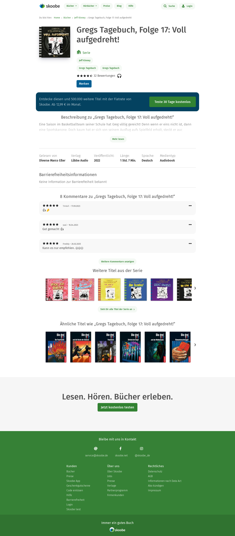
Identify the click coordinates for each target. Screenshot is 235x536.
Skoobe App (73, 480)
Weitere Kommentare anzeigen (117, 261)
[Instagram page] (142, 452)
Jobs (109, 476)
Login (187, 6)
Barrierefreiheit (75, 499)
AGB (150, 476)
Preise (106, 6)
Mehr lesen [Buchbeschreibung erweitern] (118, 139)
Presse (111, 480)
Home (57, 17)
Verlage (111, 485)
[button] (195, 288)
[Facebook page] (121, 452)
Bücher (71, 6)
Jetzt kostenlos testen (117, 407)
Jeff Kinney (80, 17)
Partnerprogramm (117, 490)
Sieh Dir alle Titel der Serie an (117, 309)
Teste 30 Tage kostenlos (173, 102)
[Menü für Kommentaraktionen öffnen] (190, 206)
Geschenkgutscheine (78, 485)
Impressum (154, 490)
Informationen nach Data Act (164, 480)
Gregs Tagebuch (87, 68)
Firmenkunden (115, 495)
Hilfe (130, 6)
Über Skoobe (114, 471)
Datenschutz (155, 471)
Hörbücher (89, 6)
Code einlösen (74, 490)
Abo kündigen (156, 485)
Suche (169, 6)
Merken (84, 83)
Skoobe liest (73, 509)
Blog (119, 6)
